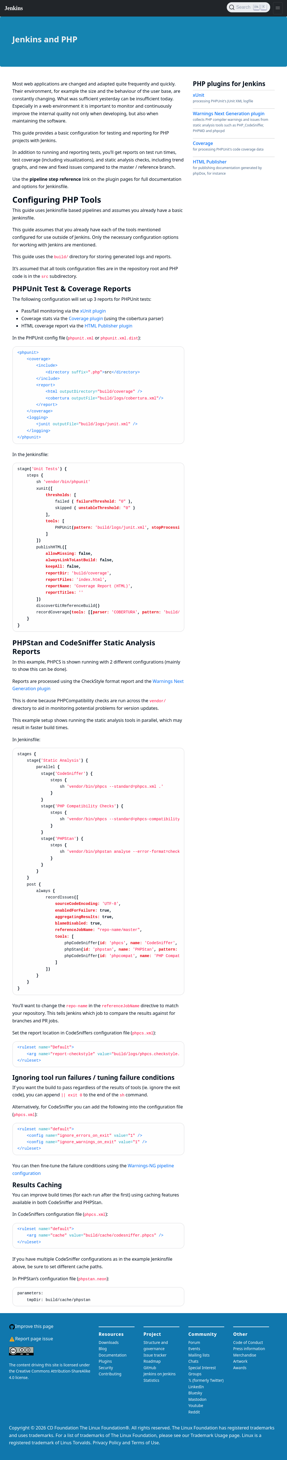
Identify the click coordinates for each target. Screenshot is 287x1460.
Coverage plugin (86, 318)
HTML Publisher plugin (109, 326)
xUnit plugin (93, 311)
